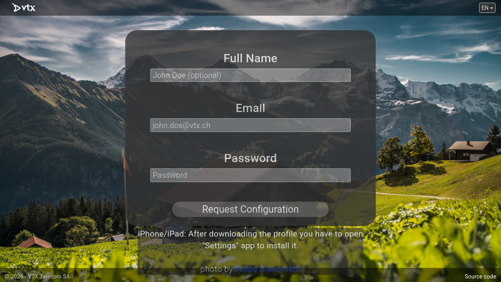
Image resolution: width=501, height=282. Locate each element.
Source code (480, 276)
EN (487, 8)
